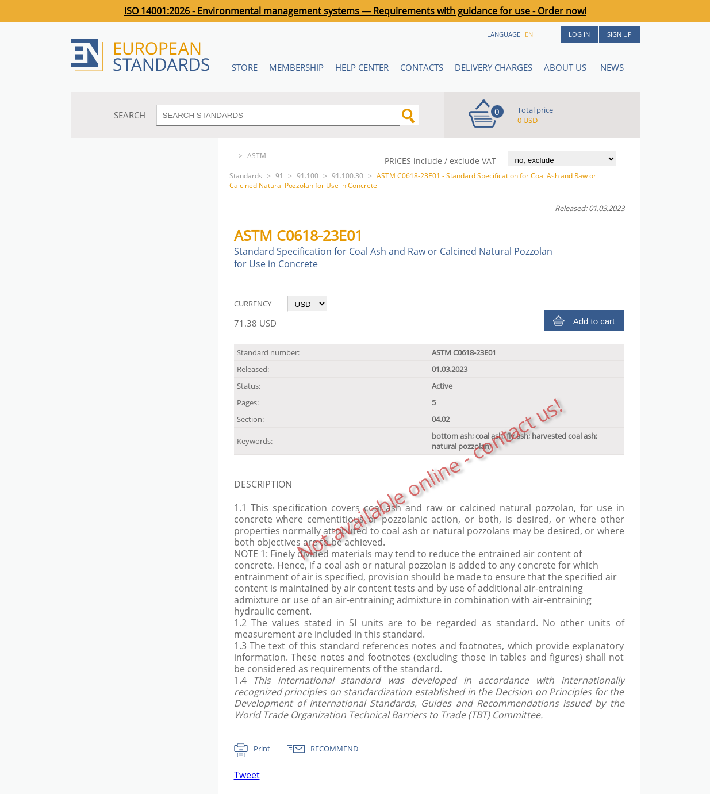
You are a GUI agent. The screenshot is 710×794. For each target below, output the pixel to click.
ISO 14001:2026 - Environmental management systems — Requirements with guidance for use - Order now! (355, 11)
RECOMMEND (334, 748)
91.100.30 (347, 176)
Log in (579, 34)
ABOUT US (566, 67)
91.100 (307, 176)
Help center (362, 67)
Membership (296, 67)
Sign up (619, 34)
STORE (245, 67)
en (529, 34)
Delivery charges (493, 67)
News (612, 67)
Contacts (421, 67)
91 (279, 176)
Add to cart (594, 321)
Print (262, 748)
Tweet (247, 775)
